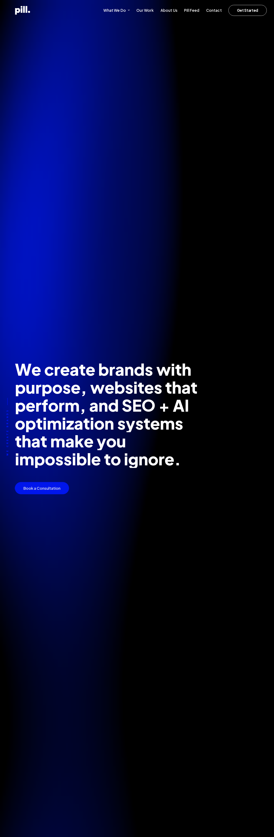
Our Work (145, 10)
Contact (214, 10)
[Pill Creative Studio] (14, 10)
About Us (169, 10)
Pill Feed (192, 10)
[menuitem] (118, 10)
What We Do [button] (116, 10)
